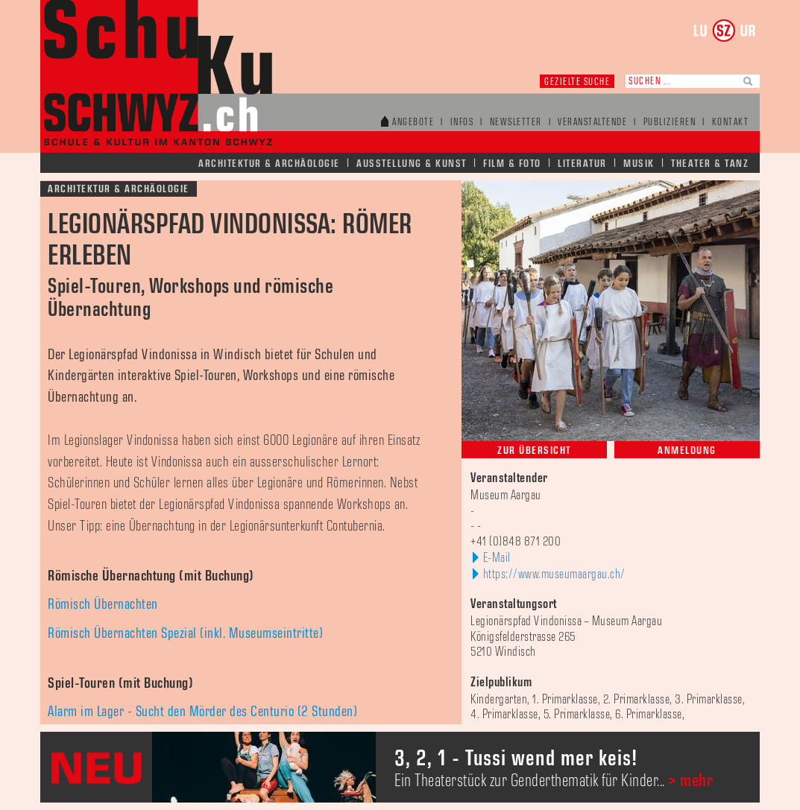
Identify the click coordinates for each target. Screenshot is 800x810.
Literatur (582, 163)
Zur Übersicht (534, 450)
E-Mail (497, 558)
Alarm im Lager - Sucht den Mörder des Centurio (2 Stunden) (202, 711)
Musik (639, 163)
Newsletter (516, 122)
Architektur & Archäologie (269, 163)
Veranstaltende (592, 122)
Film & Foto (512, 163)
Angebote (413, 122)
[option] (400, 767)
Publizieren (669, 122)
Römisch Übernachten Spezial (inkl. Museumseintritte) (185, 633)
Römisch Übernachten (103, 604)
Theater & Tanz (710, 163)
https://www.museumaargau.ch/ (554, 574)
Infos (462, 122)
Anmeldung (687, 450)
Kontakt (730, 122)
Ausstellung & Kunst (411, 163)
